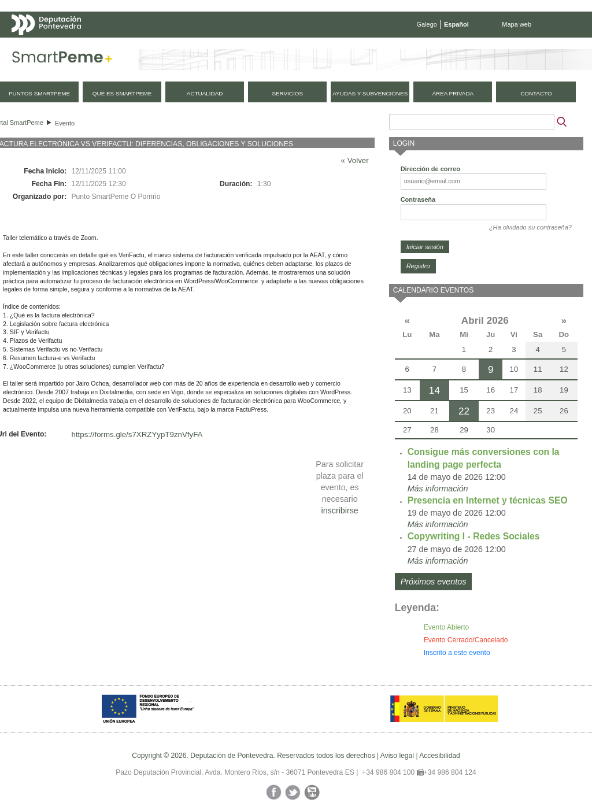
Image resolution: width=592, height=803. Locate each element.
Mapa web (516, 24)
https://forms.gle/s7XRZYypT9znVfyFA (137, 434)
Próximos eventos (434, 581)
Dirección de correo (430, 168)
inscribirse (339, 510)
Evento (65, 123)
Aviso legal (397, 756)
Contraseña (418, 199)
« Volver (355, 160)
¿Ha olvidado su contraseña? (530, 227)
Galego (427, 24)
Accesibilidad (439, 756)
